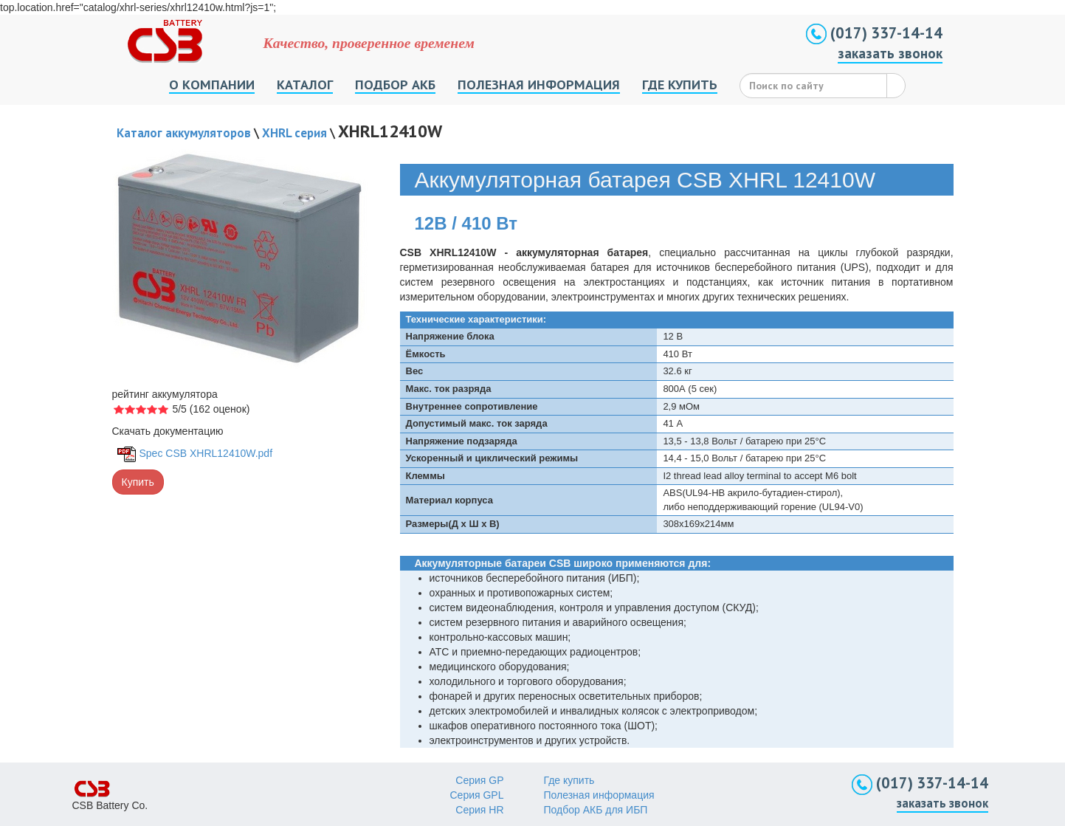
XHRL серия (294, 133)
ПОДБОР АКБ (395, 84)
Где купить (569, 780)
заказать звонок (890, 53)
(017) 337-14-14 (874, 33)
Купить (138, 482)
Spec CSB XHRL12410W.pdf (206, 453)
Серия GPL (477, 795)
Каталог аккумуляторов (184, 133)
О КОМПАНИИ (212, 84)
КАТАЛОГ (305, 84)
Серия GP (479, 780)
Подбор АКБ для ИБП (596, 810)
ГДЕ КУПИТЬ (679, 84)
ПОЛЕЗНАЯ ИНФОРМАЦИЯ (539, 84)
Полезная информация (599, 795)
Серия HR (479, 810)
